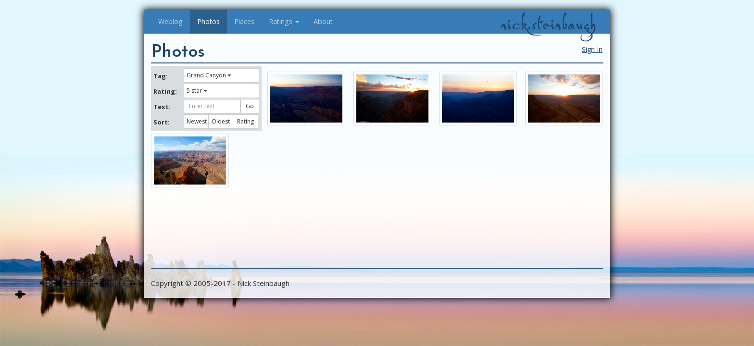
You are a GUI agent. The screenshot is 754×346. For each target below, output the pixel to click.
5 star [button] (197, 90)
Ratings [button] (284, 21)
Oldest (221, 121)
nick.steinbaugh (548, 24)
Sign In (592, 49)
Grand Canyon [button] (209, 75)
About (323, 21)
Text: (162, 106)
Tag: (160, 76)
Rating (245, 121)
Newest (197, 121)
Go (250, 106)
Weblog (170, 21)
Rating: (164, 91)
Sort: (161, 122)
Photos (208, 21)
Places (244, 21)
